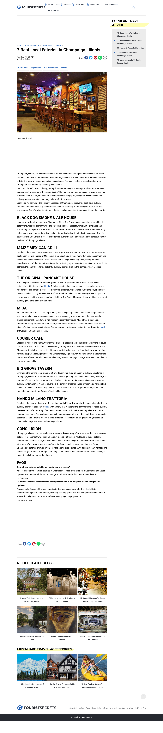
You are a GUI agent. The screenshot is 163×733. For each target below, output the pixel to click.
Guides (72, 4)
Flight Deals (36, 68)
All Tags (143, 708)
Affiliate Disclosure (109, 708)
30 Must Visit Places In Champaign (130, 48)
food (103, 327)
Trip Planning (116, 4)
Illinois (64, 68)
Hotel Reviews (133, 4)
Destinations (59, 4)
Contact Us (121, 708)
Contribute (81, 708)
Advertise (130, 708)
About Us (73, 708)
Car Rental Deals (51, 68)
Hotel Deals (23, 68)
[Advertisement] (34, 26)
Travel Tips (85, 4)
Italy (47, 407)
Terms (88, 708)
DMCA (137, 708)
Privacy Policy (96, 708)
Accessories (100, 4)
